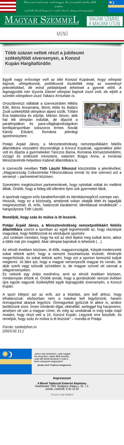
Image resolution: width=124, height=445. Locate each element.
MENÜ (62, 33)
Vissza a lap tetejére (62, 394)
